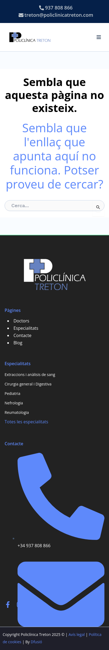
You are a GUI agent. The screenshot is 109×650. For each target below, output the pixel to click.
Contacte (22, 335)
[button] (99, 37)
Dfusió (36, 641)
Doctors (21, 321)
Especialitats (25, 328)
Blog (17, 343)
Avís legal (77, 634)
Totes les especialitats (26, 422)
